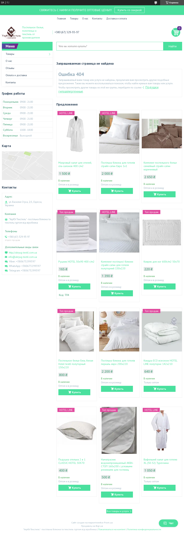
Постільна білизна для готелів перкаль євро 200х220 (118, 362)
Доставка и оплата (116, 18)
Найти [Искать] (173, 46)
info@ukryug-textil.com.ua (22, 257)
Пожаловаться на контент (111, 529)
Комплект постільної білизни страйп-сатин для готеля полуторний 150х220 (117, 265)
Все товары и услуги (118, 511)
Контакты (97, 18)
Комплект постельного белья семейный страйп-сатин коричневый (160, 166)
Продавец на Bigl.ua (92, 526)
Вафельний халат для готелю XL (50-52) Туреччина (160, 461)
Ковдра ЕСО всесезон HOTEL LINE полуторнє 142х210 (160, 362)
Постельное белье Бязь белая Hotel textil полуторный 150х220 (75, 364)
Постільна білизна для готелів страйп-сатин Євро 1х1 (118, 164)
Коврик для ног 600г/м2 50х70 (162, 261)
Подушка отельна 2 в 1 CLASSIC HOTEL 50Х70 (71, 461)
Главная (61, 18)
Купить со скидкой (130, 10)
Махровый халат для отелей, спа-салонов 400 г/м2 (75, 164)
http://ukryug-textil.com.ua (23, 252)
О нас (85, 18)
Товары (74, 18)
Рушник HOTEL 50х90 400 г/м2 (76, 261)
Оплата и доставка (16, 75)
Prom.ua (108, 522)
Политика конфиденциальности (144, 529)
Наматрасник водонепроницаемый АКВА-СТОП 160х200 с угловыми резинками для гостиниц (117, 464)
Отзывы (10, 68)
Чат (168, 523)
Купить (76, 191)
